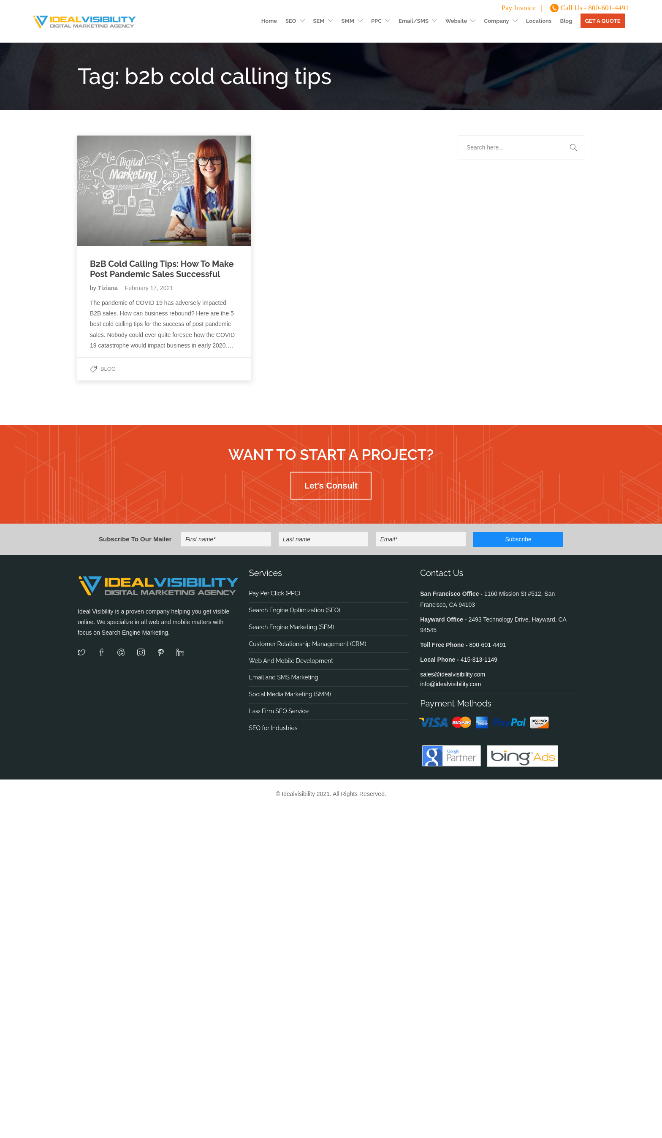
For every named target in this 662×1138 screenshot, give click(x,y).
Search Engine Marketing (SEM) (291, 627)
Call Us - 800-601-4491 (595, 8)
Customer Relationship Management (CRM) (307, 644)
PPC (376, 21)
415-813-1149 (479, 659)
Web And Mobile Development (291, 660)
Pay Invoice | (522, 8)
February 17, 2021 (149, 288)
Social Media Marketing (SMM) (290, 694)
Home (269, 21)
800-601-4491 (487, 644)
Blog (566, 21)
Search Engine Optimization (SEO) (294, 610)
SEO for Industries (273, 728)
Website (456, 21)
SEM (319, 21)
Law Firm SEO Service (279, 711)
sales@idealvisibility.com (452, 674)
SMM (348, 21)
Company (496, 21)
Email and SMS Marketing (283, 677)
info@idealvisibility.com (450, 684)
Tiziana (108, 288)
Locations (539, 21)
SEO (290, 21)
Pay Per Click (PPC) (274, 593)
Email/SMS (414, 21)
